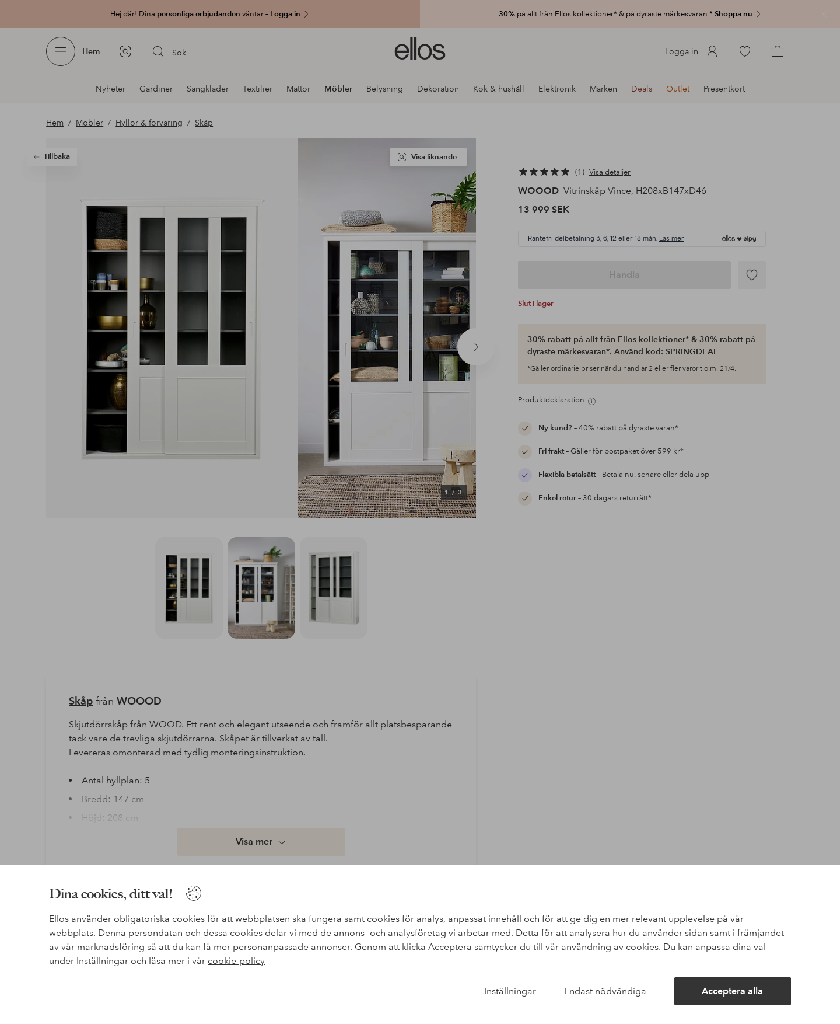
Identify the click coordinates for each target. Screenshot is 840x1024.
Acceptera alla (732, 991)
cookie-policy (236, 960)
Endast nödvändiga (605, 991)
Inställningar (510, 991)
